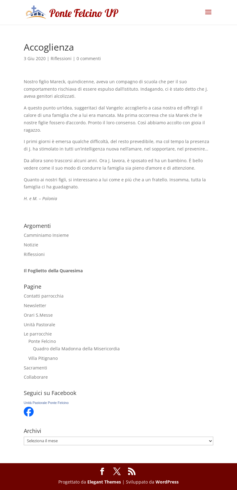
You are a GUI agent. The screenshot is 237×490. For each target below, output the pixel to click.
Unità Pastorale (39, 324)
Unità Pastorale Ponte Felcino (46, 403)
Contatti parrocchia (44, 296)
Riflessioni (61, 58)
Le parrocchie (38, 334)
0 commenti (89, 58)
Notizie (31, 245)
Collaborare (36, 377)
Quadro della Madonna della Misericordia (76, 349)
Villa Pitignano (43, 358)
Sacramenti (35, 368)
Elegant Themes (104, 482)
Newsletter (35, 305)
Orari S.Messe (38, 315)
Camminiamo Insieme (46, 235)
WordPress (167, 482)
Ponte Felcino (42, 341)
